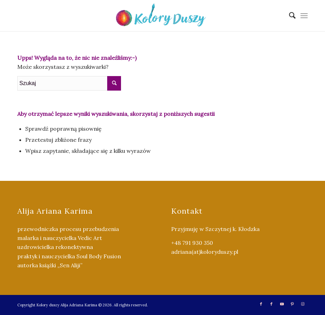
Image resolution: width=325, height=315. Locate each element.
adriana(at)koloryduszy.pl (204, 251)
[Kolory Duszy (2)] (162, 15)
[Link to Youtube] (282, 304)
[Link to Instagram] (302, 304)
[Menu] (304, 15)
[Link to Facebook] (261, 304)
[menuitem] (289, 15)
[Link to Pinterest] (292, 304)
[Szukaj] (289, 15)
